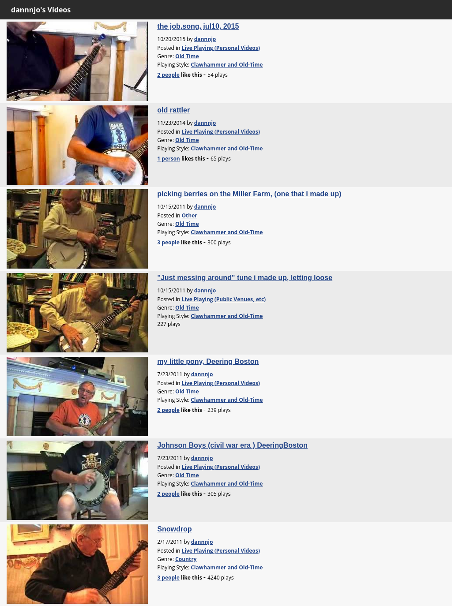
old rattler (173, 110)
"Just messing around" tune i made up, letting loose (244, 277)
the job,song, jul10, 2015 (198, 26)
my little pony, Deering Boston (208, 361)
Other (189, 215)
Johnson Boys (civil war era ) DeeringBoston (232, 445)
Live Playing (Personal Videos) (220, 48)
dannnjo (205, 39)
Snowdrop (174, 529)
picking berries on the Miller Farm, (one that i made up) (249, 194)
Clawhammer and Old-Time (227, 64)
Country (185, 559)
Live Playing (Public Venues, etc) (223, 299)
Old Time (187, 56)
